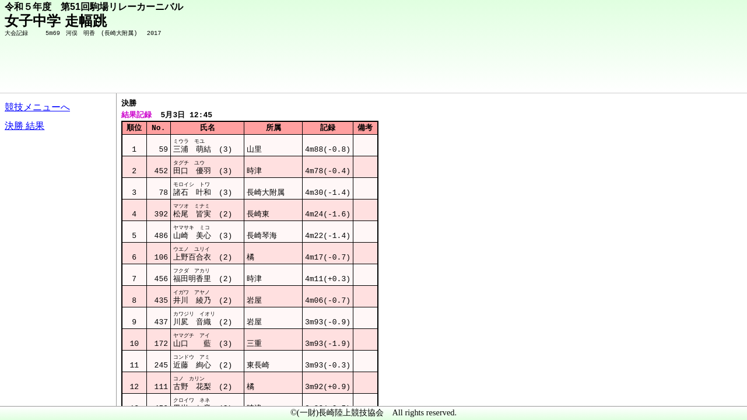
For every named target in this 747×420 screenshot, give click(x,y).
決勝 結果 (24, 126)
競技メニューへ (37, 107)
